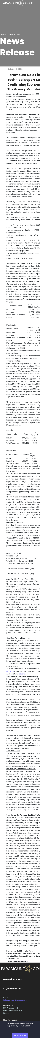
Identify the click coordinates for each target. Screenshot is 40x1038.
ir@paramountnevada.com (15, 1000)
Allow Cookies (20, 1035)
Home (3, 34)
